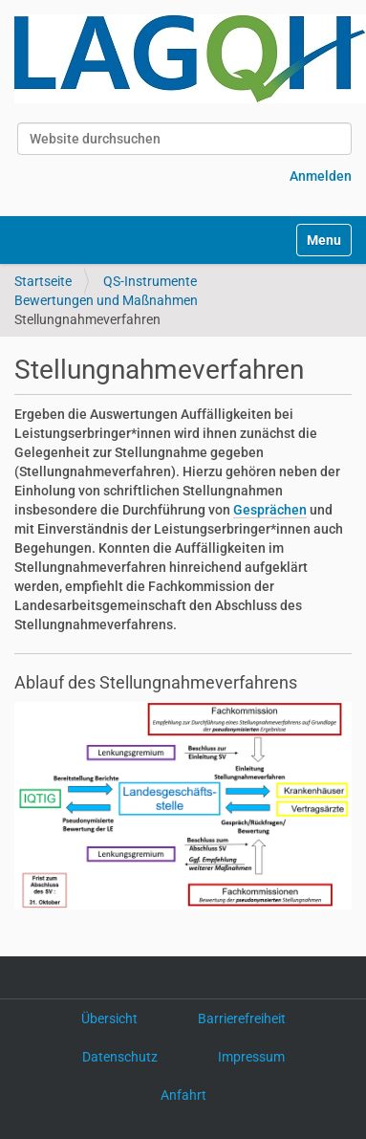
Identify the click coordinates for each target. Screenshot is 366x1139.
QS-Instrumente (150, 281)
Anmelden (321, 176)
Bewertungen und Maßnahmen (106, 300)
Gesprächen (270, 509)
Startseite (43, 281)
